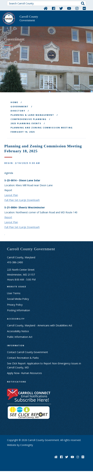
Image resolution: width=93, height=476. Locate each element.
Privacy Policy (15, 304)
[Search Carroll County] (46, 3)
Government (20, 106)
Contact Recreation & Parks (23, 357)
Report (8, 217)
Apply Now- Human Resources (24, 373)
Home (14, 102)
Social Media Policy (18, 299)
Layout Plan (11, 195)
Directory (18, 110)
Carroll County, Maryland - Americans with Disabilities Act (39, 325)
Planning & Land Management (32, 115)
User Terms (13, 293)
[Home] (46, 8)
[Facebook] (53, 8)
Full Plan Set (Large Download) (22, 200)
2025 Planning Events (26, 123)
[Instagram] (77, 8)
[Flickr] (84, 8)
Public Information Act (19, 336)
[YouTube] (69, 8)
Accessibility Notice (18, 331)
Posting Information (18, 310)
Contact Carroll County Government (27, 352)
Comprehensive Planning (28, 119)
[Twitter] (61, 8)
